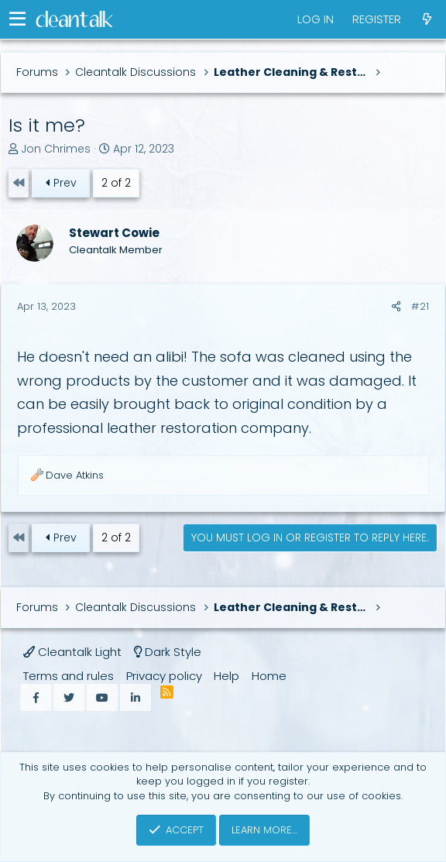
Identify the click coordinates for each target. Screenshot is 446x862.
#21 (420, 306)
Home (269, 676)
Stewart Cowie (114, 233)
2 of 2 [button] (116, 183)
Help (226, 676)
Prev (60, 183)
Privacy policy (164, 676)
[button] (17, 19)
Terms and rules (68, 676)
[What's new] (426, 19)
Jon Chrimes (56, 148)
